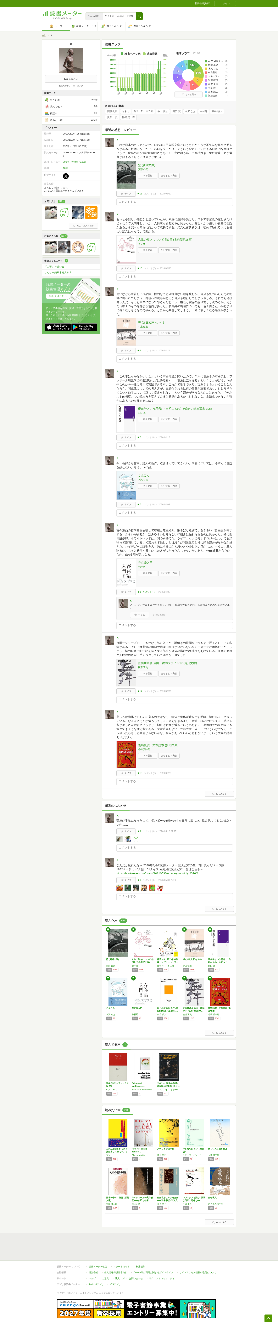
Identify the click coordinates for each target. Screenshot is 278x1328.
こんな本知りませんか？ (58, 272)
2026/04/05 (164, 592)
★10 (139, 268)
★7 (139, 437)
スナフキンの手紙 (165, 1149)
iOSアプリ (115, 1284)
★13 (139, 773)
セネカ (125, 111)
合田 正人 (187, 1204)
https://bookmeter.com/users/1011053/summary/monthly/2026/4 (157, 873)
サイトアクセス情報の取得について (197, 1272)
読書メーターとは (98, 1266)
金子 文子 (161, 1204)
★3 (139, 831)
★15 (139, 193)
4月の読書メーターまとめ (71, 86)
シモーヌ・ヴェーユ (192, 1155)
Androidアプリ (96, 1284)
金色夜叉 (212, 1197)
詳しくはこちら (58, 295)
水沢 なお (190, 111)
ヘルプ (92, 1278)
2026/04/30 (165, 268)
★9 (139, 592)
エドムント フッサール (168, 1089)
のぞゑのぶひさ (215, 1204)
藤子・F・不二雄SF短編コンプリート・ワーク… (167, 962)
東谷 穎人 (217, 111)
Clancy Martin (138, 1155)
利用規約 (140, 1266)
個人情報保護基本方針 (115, 1272)
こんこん (144, 475)
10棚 (65, 168)
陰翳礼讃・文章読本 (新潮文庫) (158, 745)
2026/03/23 (165, 773)
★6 (139, 350)
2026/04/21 (164, 350)
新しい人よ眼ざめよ (217, 1149)
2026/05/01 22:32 (167, 880)
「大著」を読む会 (54, 266)
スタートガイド (122, 1266)
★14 (139, 691)
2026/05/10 (165, 194)
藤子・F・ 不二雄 (143, 111)
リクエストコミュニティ (162, 1278)
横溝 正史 (112, 117)
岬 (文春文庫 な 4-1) (151, 322)
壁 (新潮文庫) (146, 165)
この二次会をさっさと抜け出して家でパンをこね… (116, 1152)
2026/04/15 (164, 437)
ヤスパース (111, 1089)
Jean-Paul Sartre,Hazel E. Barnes (143, 1089)
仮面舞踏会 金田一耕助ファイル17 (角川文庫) (167, 663)
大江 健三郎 (213, 1155)
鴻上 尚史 (161, 1155)
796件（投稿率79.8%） (75, 162)
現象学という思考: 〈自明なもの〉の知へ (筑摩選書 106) (175, 408)
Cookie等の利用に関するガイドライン (153, 1272)
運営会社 (93, 1272)
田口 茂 (176, 111)
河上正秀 (136, 1204)
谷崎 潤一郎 (128, 117)
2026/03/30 (165, 691)
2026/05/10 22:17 (167, 831)
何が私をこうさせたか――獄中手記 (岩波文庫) (167, 1200)
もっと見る (189, 94)
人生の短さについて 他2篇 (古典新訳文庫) (165, 239)
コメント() (150, 194)
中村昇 (203, 111)
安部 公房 (112, 111)
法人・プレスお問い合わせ (129, 1278)
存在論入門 (145, 562)
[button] (139, 16)
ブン (108, 1155)
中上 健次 (163, 111)
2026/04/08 (164, 504)
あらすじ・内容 (169, 175)
